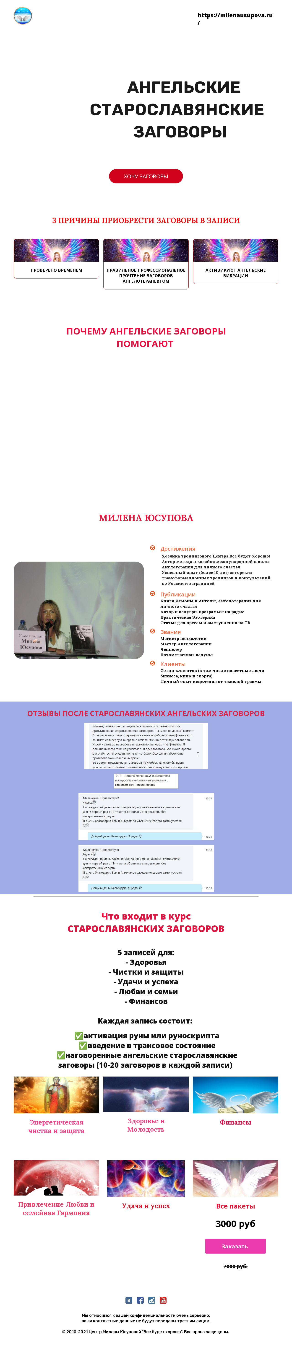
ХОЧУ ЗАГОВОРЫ (146, 176)
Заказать (235, 1246)
